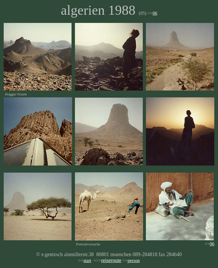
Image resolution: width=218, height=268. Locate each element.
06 (155, 13)
